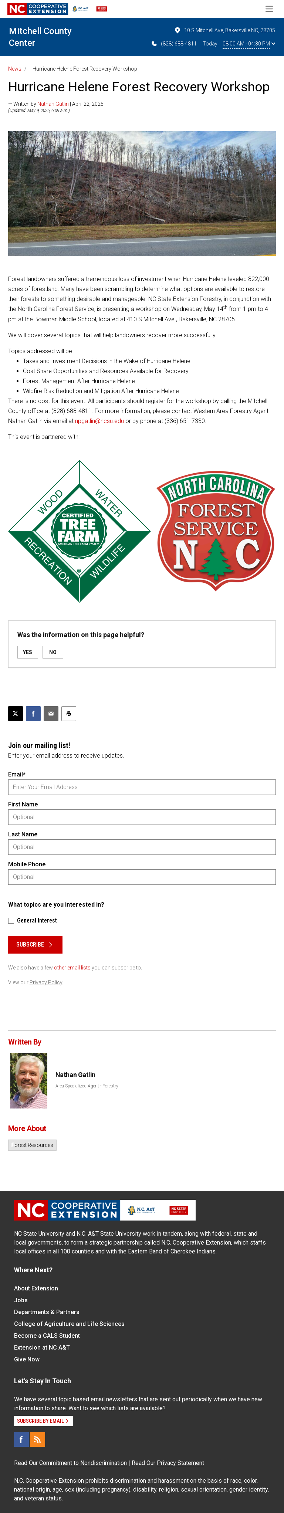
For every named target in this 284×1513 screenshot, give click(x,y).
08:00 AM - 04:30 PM (249, 44)
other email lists (72, 968)
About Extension (36, 1288)
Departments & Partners (47, 1312)
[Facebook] (21, 1439)
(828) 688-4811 (174, 43)
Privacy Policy (46, 982)
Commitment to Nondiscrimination (83, 1462)
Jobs (21, 1300)
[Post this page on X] (15, 713)
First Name (23, 804)
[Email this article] (51, 713)
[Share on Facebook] (33, 713)
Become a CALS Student (47, 1335)
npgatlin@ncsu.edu (99, 420)
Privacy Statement (180, 1462)
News (14, 69)
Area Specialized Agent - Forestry (86, 1086)
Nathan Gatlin (53, 104)
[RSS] (37, 1439)
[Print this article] (68, 713)
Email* (17, 774)
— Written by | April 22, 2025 (56, 104)
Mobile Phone (26, 864)
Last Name (22, 834)
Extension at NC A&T (42, 1347)
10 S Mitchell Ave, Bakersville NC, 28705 (224, 30)
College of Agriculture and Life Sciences (69, 1323)
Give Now (27, 1359)
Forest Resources (32, 1145)
